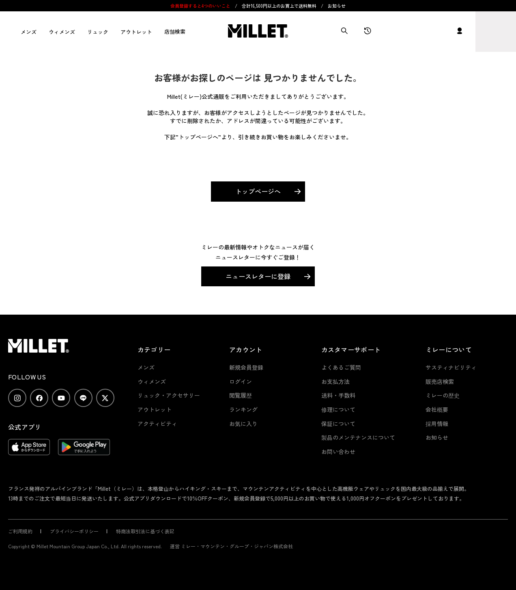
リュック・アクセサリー (169, 395)
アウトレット (136, 32)
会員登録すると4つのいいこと (200, 5)
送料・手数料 (338, 395)
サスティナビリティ (451, 367)
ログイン (240, 381)
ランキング (243, 409)
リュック (97, 32)
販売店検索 (440, 381)
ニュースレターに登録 (258, 276)
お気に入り (243, 424)
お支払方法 (335, 381)
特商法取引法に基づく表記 (145, 531)
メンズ (29, 32)
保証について (338, 424)
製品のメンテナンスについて (358, 437)
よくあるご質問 (341, 367)
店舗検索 (174, 31)
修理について (338, 409)
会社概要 (437, 409)
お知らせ (337, 5)
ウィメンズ (62, 32)
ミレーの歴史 (443, 395)
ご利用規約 (20, 531)
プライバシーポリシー (74, 531)
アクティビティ (157, 424)
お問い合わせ (338, 451)
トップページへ (258, 191)
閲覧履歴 (240, 395)
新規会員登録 (246, 367)
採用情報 (437, 424)
